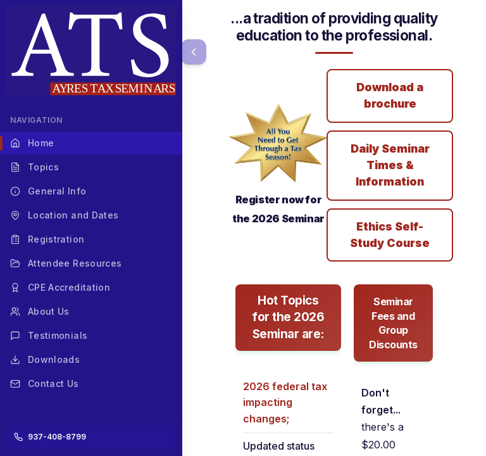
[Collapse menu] (193, 52)
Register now (269, 199)
